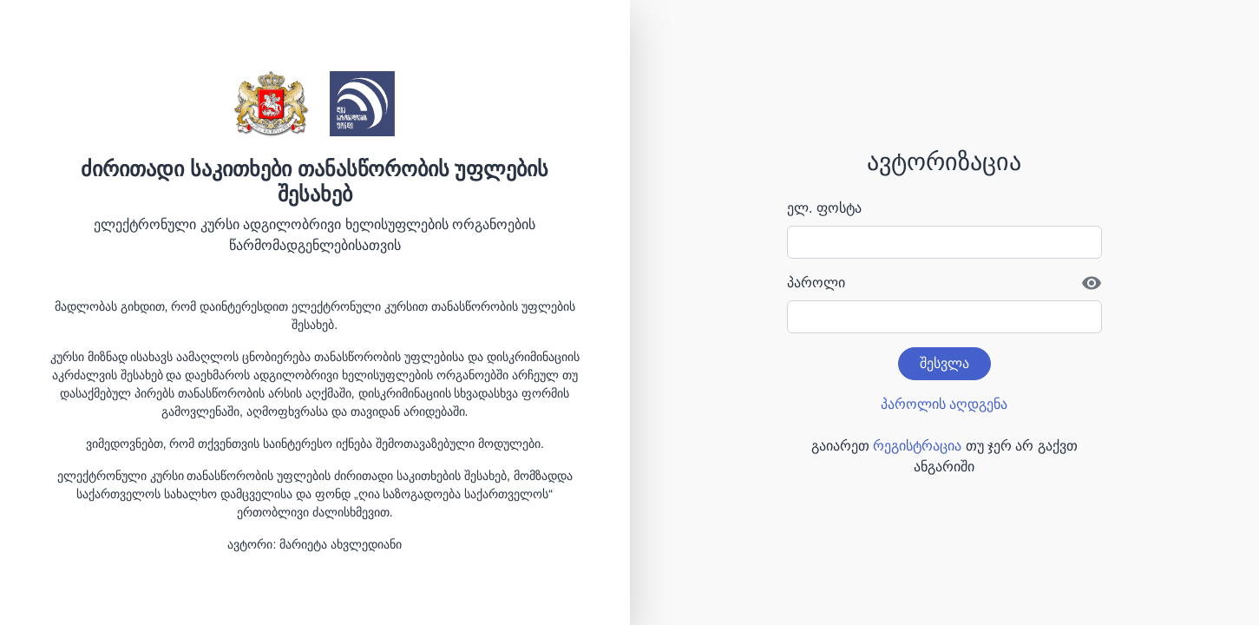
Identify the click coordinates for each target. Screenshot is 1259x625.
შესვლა (944, 363)
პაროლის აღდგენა (944, 404)
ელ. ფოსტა (824, 208)
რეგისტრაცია (917, 445)
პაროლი (816, 282)
